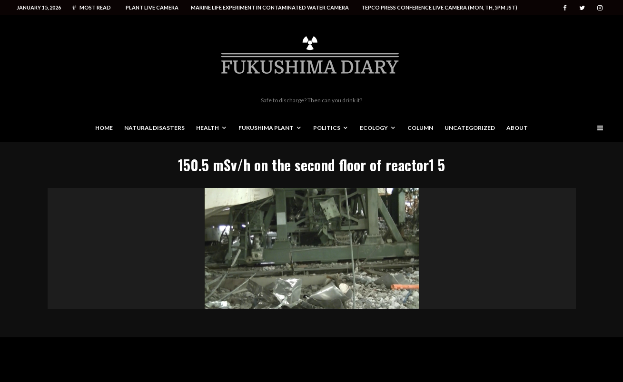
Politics (326, 127)
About (517, 127)
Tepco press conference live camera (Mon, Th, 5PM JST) (439, 7)
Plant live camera (152, 7)
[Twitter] (582, 7)
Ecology (374, 127)
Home (104, 127)
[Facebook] (565, 7)
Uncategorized (470, 127)
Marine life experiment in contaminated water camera (270, 7)
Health (207, 127)
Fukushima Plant (266, 127)
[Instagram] (600, 7)
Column (420, 127)
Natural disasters (154, 127)
